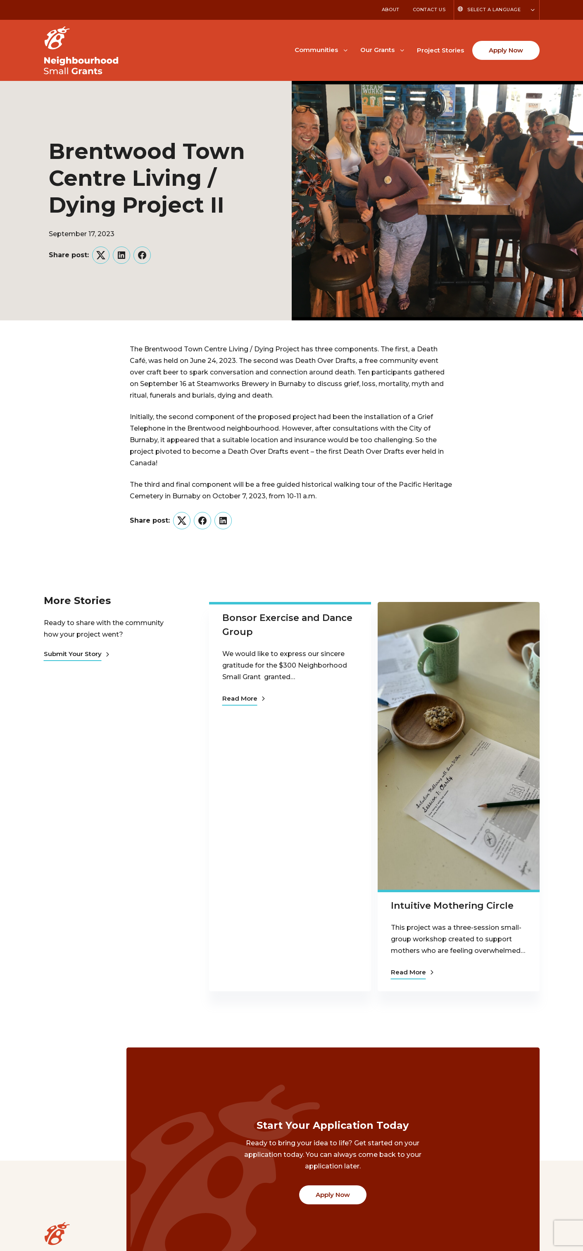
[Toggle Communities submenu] (345, 49)
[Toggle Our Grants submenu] (402, 49)
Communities (316, 50)
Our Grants (377, 50)
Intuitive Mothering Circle (452, 905)
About (391, 9)
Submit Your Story (76, 654)
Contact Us (429, 9)
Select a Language (494, 9)
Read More (243, 697)
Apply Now (506, 50)
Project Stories (440, 50)
